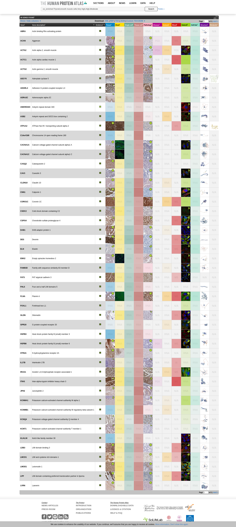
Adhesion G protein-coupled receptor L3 (48, 88)
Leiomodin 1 (37, 467)
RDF (112, 21)
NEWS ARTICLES (50, 505)
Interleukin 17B (38, 362)
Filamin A (36, 296)
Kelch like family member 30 (43, 438)
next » (215, 21)
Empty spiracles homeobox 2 (44, 258)
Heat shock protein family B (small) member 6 (51, 344)
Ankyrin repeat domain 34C (43, 107)
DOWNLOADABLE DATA (122, 505)
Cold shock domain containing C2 (46, 211)
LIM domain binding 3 (41, 448)
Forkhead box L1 (39, 306)
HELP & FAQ (116, 513)
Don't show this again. (179, 524)
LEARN (132, 3)
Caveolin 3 (36, 173)
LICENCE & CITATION (120, 509)
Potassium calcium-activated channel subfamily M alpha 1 (56, 400)
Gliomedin (36, 315)
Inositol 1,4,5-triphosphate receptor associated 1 (52, 372)
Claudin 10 (36, 183)
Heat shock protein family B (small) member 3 (51, 334)
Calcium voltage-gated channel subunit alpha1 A (52, 145)
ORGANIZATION (83, 509)
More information (162, 524)
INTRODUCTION (83, 505)
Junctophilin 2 (37, 391)
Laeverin (35, 485)
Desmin (35, 239)
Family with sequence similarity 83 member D (50, 268)
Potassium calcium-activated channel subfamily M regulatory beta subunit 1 (63, 410)
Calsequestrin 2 (38, 164)
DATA (143, 3)
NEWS (122, 3)
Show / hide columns (29, 21)
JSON (122, 21)
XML (107, 21)
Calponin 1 (36, 192)
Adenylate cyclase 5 (40, 79)
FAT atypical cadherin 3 (41, 277)
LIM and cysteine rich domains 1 (45, 457)
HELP (152, 3)
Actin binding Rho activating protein (46, 31)
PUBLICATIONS (83, 513)
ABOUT (111, 3)
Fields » (161, 9)
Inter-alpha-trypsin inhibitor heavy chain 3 (49, 381)
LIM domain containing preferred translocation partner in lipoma (58, 476)
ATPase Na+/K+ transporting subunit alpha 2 (50, 126)
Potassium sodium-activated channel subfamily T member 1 (56, 429)
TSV (117, 21)
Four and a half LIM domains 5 (44, 287)
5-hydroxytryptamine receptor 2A (45, 353)
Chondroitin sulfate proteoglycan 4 (46, 221)
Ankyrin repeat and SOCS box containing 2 (50, 116)
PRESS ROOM (48, 509)
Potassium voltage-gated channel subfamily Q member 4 (55, 419)
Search (151, 9)
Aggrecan (36, 41)
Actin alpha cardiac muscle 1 (44, 60)
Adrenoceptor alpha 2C (41, 97)
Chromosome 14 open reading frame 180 (49, 135)
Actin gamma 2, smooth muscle (45, 69)
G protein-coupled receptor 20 (44, 325)
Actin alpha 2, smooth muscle (44, 50)
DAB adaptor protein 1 (41, 230)
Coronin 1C (37, 202)
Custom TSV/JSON (134, 21)
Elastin (35, 249)
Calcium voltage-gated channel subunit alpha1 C (52, 154)
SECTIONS (98, 3)
